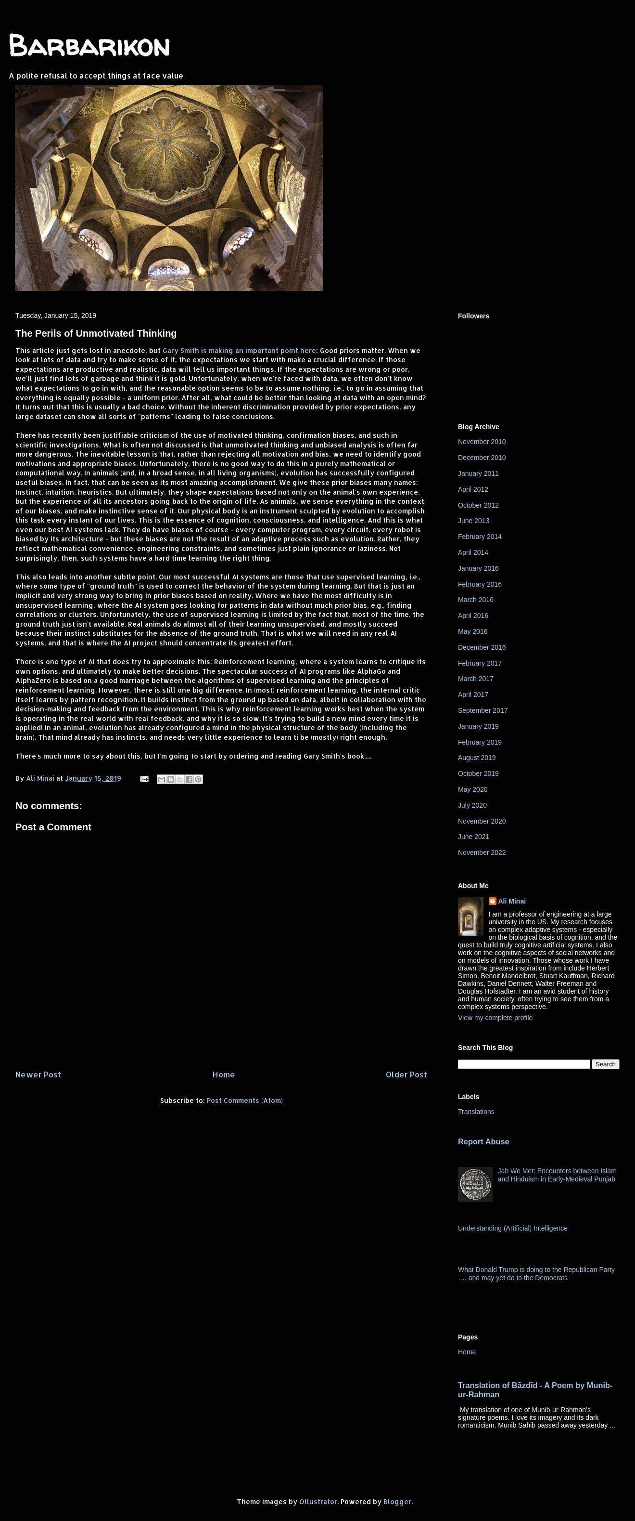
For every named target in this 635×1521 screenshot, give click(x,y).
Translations (476, 1111)
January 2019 (478, 726)
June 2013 (473, 520)
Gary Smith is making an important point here (238, 350)
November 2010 (482, 442)
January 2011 (478, 473)
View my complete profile (495, 1018)
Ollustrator (318, 1501)
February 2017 (480, 663)
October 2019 (478, 773)
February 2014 (480, 536)
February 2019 (480, 742)
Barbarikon (89, 45)
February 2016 (480, 584)
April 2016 (473, 615)
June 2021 (473, 836)
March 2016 (476, 599)
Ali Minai (512, 901)
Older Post (406, 1074)
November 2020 (482, 821)
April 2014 (473, 552)
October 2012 (478, 505)
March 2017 (476, 678)
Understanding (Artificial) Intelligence (513, 1228)
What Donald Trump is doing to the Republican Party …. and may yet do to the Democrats (536, 1274)
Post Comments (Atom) (245, 1100)
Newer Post (38, 1074)
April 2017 (473, 694)
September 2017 (483, 710)
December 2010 (482, 457)
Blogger (397, 1501)
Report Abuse (483, 1141)
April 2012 (473, 489)
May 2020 (472, 789)
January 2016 (478, 568)
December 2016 (482, 647)
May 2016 (472, 631)
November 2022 (482, 852)
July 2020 (472, 805)
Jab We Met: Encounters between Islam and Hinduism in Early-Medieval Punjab (557, 1175)
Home (223, 1074)
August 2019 (477, 757)
